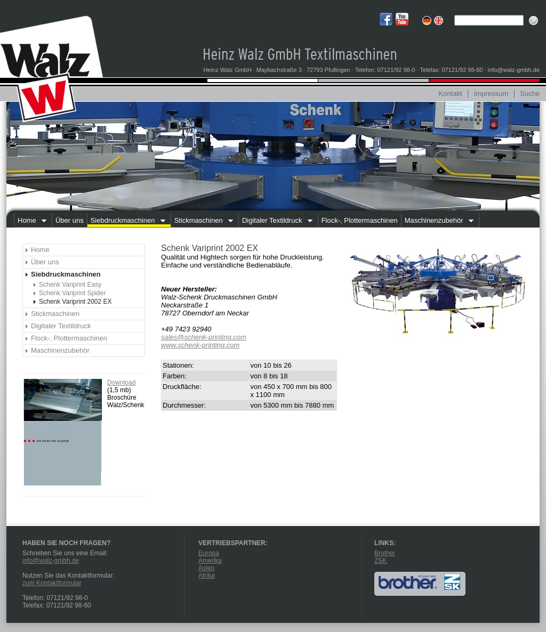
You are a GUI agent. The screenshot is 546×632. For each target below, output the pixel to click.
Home (30, 221)
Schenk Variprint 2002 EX (75, 301)
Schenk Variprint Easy (70, 284)
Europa (208, 553)
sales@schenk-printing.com (203, 337)
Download (121, 382)
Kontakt (450, 94)
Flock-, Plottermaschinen (360, 220)
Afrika (206, 575)
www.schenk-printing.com (200, 345)
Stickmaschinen (202, 221)
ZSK (380, 560)
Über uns (69, 220)
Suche (530, 94)
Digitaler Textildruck (275, 221)
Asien (206, 568)
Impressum (491, 94)
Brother (384, 553)
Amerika (210, 560)
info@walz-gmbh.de (50, 560)
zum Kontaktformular (52, 583)
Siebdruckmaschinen (126, 221)
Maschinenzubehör (437, 221)
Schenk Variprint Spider (72, 293)
